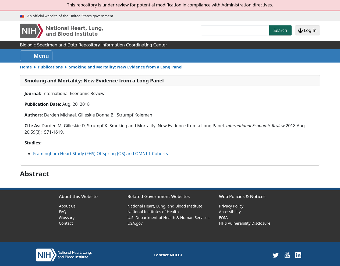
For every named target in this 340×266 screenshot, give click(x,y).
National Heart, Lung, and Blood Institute (165, 206)
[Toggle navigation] (36, 55)
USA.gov (135, 223)
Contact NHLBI (168, 254)
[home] (64, 254)
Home (26, 67)
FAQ (62, 211)
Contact (66, 223)
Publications (50, 67)
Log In (307, 30)
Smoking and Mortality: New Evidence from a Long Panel (125, 67)
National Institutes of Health (153, 211)
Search (280, 30)
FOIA (223, 217)
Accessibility (230, 211)
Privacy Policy (231, 206)
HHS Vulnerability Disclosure (244, 223)
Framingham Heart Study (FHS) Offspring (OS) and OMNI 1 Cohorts (100, 153)
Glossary (67, 217)
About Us (67, 206)
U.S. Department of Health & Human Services (168, 217)
